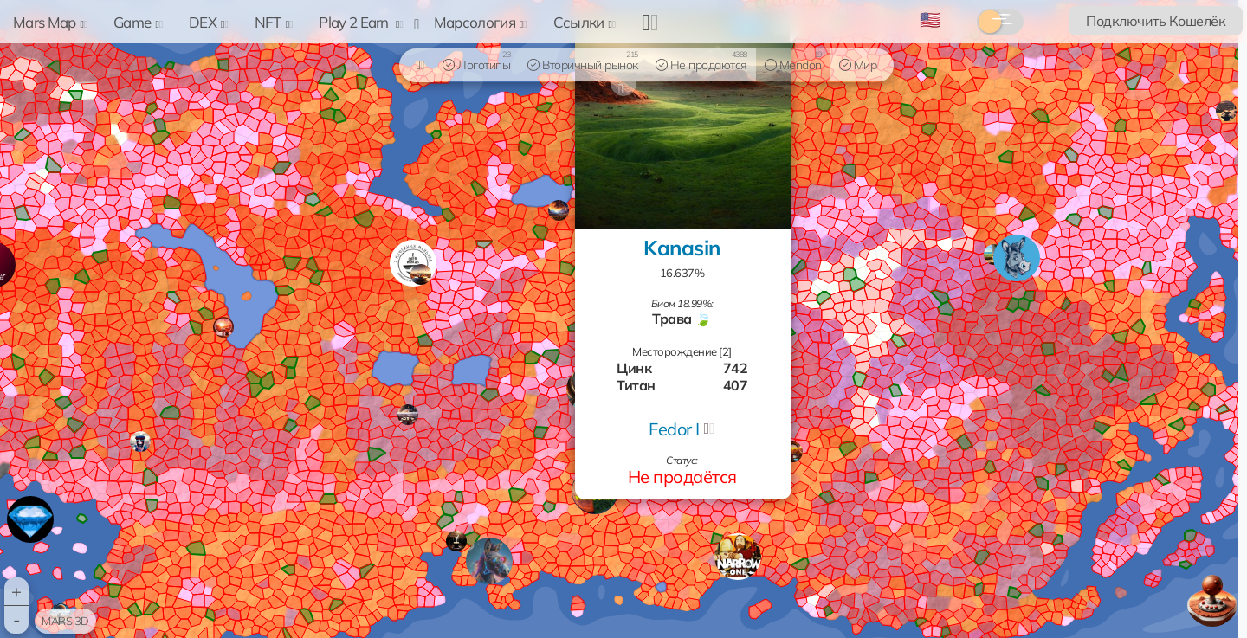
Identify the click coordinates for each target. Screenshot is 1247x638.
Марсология (480, 22)
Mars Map (50, 22)
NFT (274, 22)
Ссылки (585, 22)
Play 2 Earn (361, 22)
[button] (737, 556)
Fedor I (674, 429)
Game (138, 22)
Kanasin (681, 247)
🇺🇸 (930, 19)
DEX (209, 22)
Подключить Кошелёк (1155, 20)
